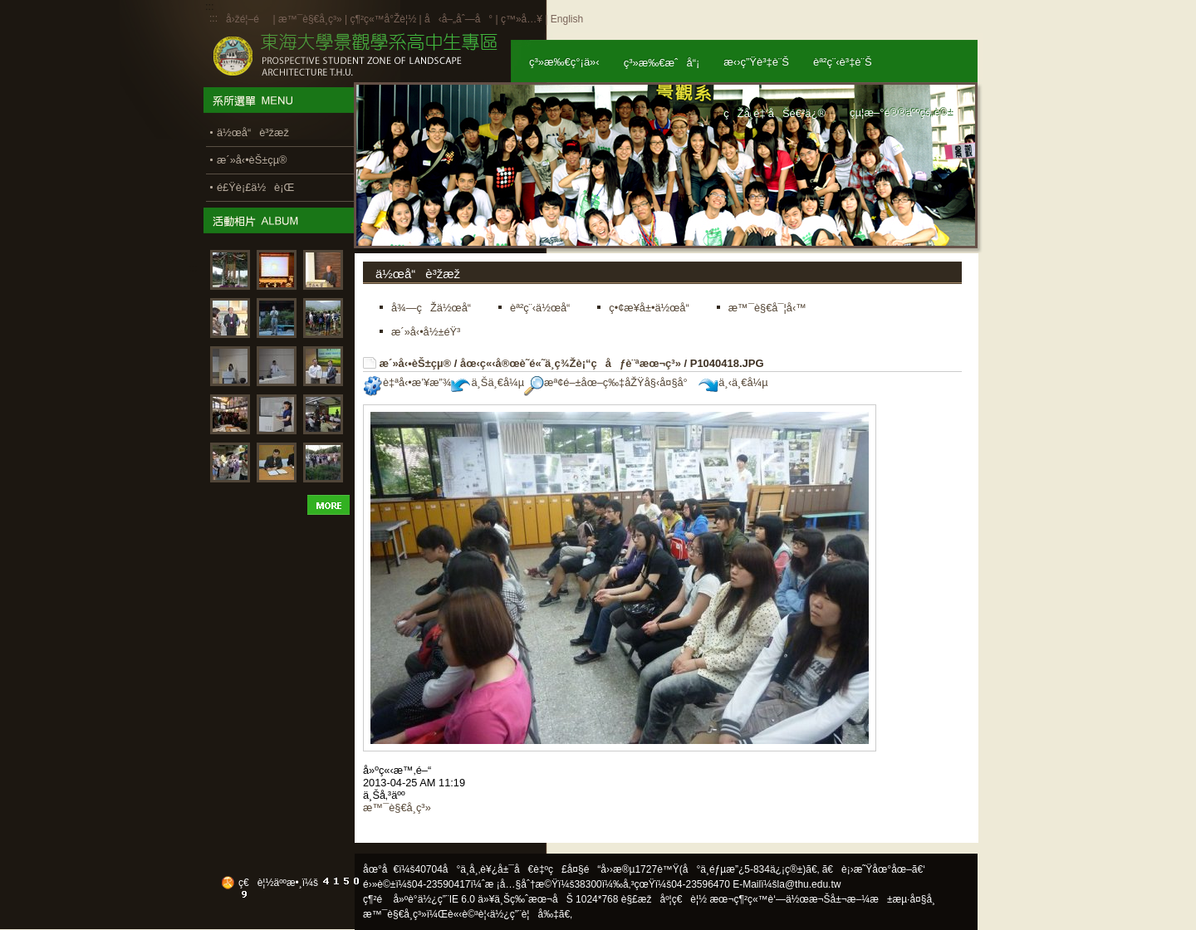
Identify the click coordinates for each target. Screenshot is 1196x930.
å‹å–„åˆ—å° (458, 19)
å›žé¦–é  (248, 19)
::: (213, 18)
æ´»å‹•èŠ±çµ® (416, 363)
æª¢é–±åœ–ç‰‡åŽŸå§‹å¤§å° (610, 382)
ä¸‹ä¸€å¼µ (732, 382)
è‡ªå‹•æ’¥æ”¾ (407, 382)
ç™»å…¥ (521, 19)
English (567, 19)
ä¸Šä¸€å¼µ (487, 382)
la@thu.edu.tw (809, 884)
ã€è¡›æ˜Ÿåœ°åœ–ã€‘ (873, 869)
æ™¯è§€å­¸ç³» (311, 19)
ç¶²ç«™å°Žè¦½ (383, 19)
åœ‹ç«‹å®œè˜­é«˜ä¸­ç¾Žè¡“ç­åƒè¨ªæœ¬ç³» (570, 363)
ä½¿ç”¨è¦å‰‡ (524, 914)
